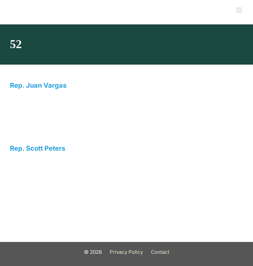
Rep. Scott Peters (37, 148)
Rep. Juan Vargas (38, 85)
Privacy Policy (126, 252)
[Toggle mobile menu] (239, 10)
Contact (160, 252)
